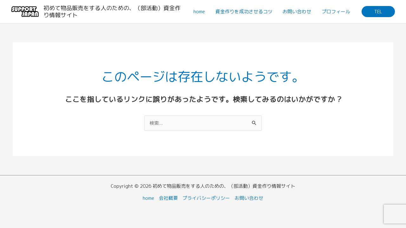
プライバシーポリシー (206, 198)
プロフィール (336, 11)
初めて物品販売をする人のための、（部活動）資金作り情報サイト (112, 11)
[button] (378, 11)
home (202, 11)
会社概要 (168, 198)
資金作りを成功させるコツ (245, 11)
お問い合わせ (298, 11)
